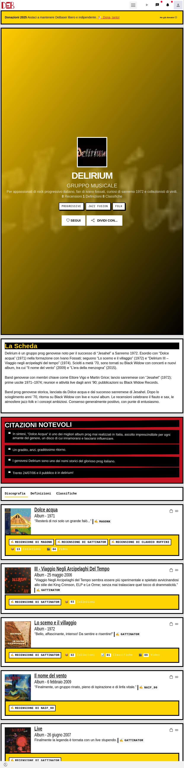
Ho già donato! (168, 17)
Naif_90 (150, 687)
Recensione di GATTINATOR (84, 542)
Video (59, 549)
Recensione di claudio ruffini (142, 542)
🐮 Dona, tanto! (109, 17)
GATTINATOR (50, 590)
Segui (73, 220)
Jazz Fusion (98, 206)
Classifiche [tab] (66, 493)
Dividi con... (104, 220)
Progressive (71, 206)
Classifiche (119, 655)
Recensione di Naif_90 (34, 708)
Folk (118, 206)
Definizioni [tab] (40, 493)
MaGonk (104, 521)
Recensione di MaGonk (33, 542)
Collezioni (28, 549)
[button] (147, 5)
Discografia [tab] (15, 493)
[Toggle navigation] (133, 5)
